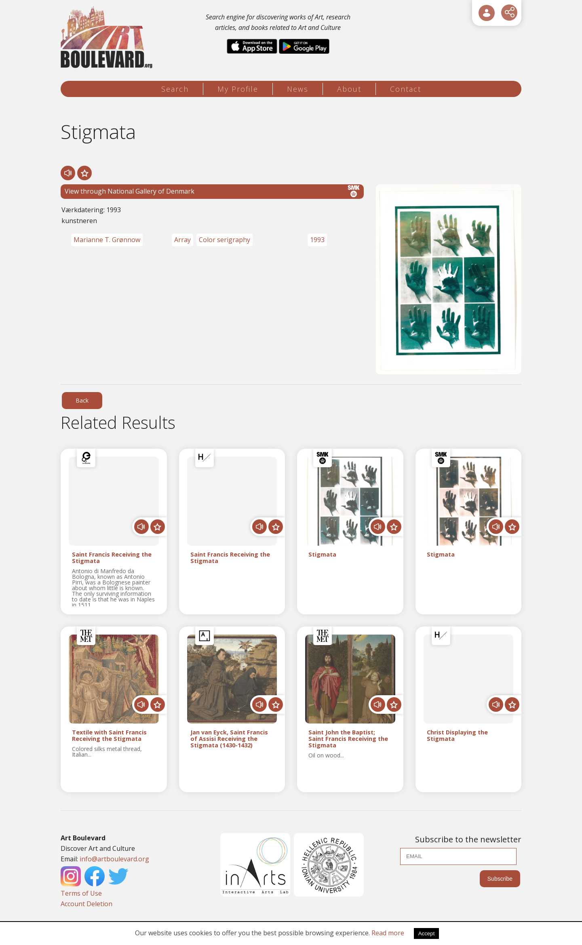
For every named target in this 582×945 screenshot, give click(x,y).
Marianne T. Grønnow (107, 239)
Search (175, 89)
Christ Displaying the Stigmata (457, 735)
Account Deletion (86, 903)
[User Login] (487, 13)
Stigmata (322, 554)
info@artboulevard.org (114, 858)
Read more (387, 932)
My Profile (237, 89)
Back (82, 400)
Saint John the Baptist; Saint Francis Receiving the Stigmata (348, 738)
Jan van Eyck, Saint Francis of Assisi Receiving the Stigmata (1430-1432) (229, 738)
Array (182, 239)
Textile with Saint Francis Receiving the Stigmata (109, 735)
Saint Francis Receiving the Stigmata (112, 557)
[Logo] (108, 37)
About (349, 89)
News (297, 89)
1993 (317, 239)
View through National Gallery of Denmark (212, 191)
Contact (405, 89)
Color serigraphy (224, 239)
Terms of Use (81, 893)
